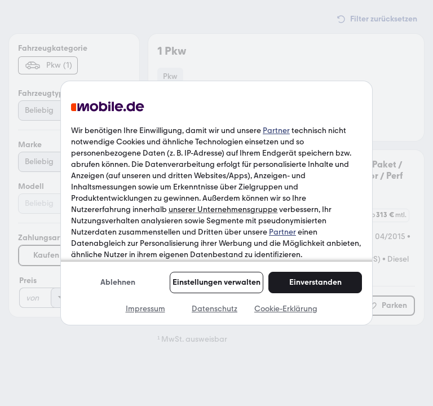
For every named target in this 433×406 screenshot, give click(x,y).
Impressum (145, 309)
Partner (276, 130)
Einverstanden (315, 282)
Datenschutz (214, 309)
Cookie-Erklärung (285, 309)
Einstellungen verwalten (216, 282)
